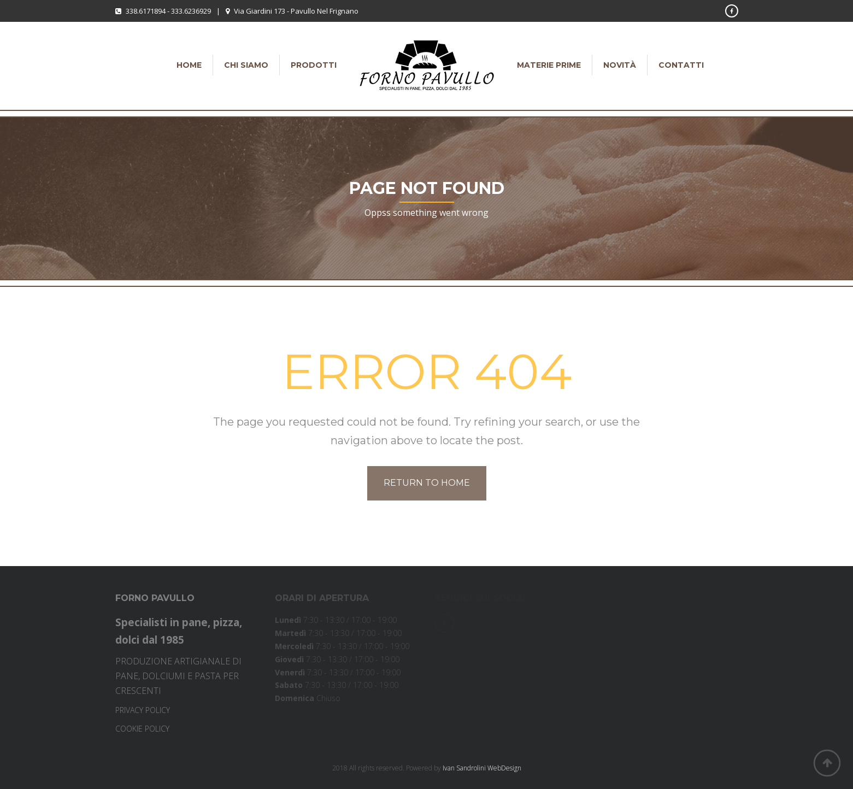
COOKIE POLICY (142, 728)
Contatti (681, 65)
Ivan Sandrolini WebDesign (482, 768)
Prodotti (314, 65)
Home (189, 65)
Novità (619, 65)
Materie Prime (549, 65)
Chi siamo (246, 65)
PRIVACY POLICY (142, 710)
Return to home (427, 483)
